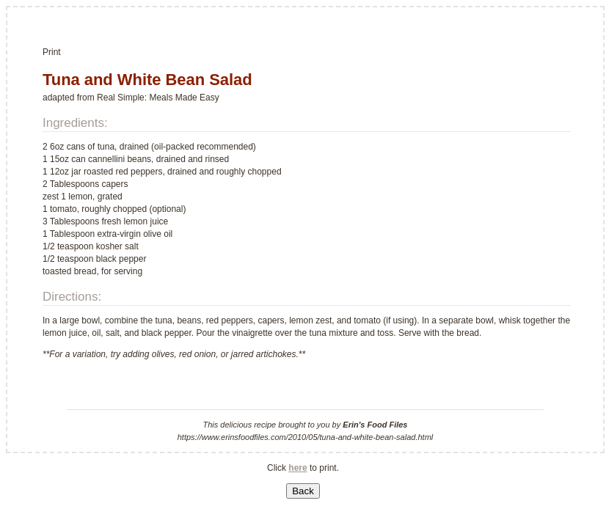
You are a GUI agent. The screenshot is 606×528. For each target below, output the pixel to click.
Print (52, 52)
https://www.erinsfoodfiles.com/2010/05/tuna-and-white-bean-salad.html (306, 437)
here (297, 468)
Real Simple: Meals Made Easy (158, 97)
